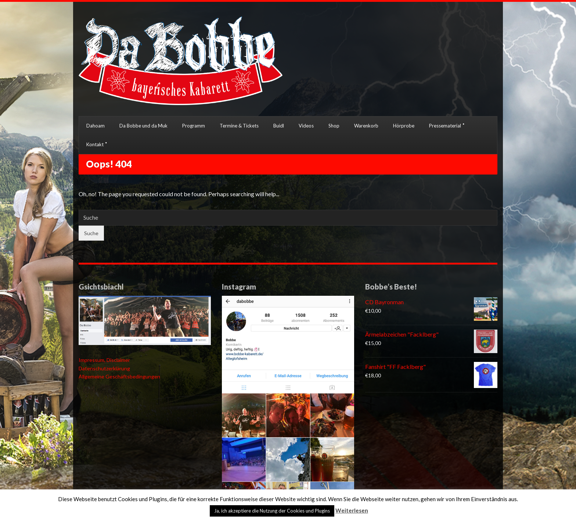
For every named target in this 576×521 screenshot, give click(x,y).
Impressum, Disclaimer (104, 360)
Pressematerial (445, 126)
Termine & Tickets (239, 126)
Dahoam (95, 126)
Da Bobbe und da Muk (143, 126)
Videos (306, 126)
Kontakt (95, 144)
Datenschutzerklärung (104, 368)
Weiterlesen (351, 510)
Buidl (278, 126)
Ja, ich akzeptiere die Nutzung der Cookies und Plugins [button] (272, 511)
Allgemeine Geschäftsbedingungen (119, 376)
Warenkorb (366, 126)
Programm (193, 126)
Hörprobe (403, 126)
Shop (333, 126)
